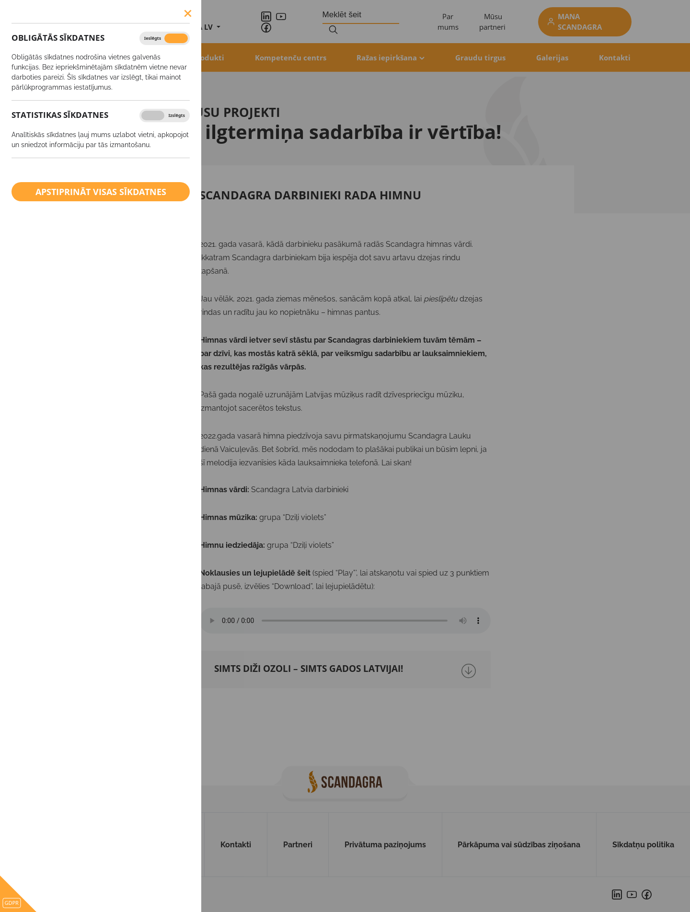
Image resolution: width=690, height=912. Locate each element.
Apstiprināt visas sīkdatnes (100, 191)
